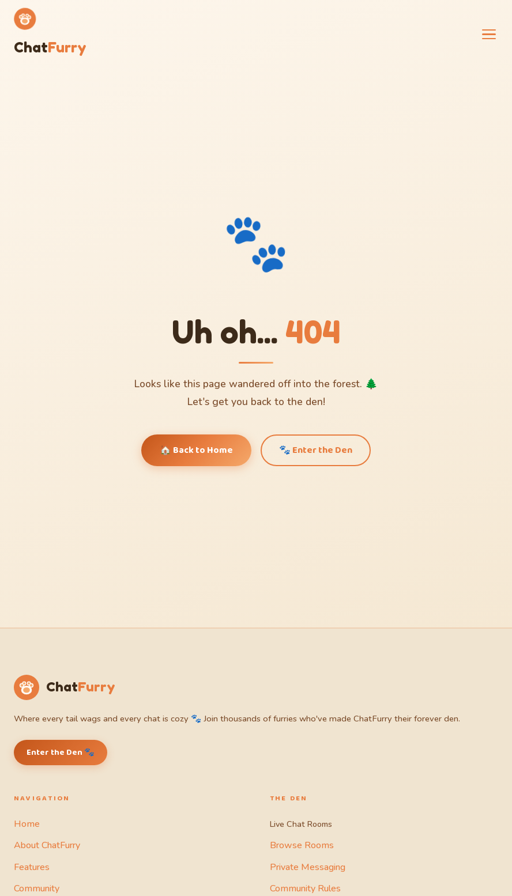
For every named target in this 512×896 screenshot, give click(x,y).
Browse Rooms (302, 845)
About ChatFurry (47, 845)
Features (32, 867)
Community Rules (305, 888)
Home (27, 824)
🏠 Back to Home (196, 450)
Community (36, 888)
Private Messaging (307, 867)
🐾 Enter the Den (315, 450)
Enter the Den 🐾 (61, 752)
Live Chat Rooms (301, 824)
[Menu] (489, 34)
